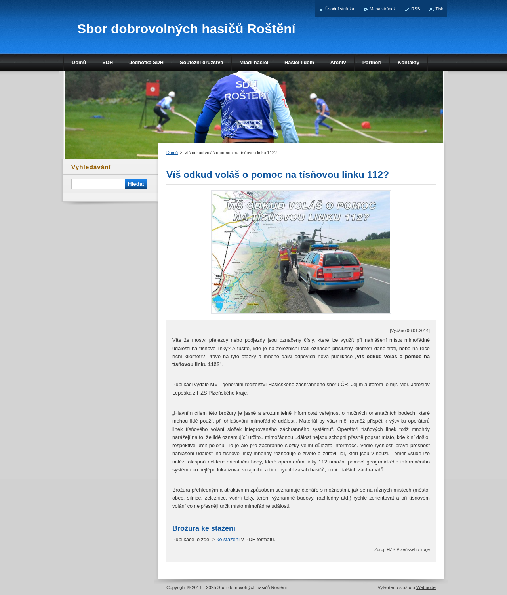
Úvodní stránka (339, 8)
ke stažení (228, 539)
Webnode (426, 587)
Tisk (439, 8)
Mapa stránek (383, 8)
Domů (172, 152)
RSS (415, 8)
